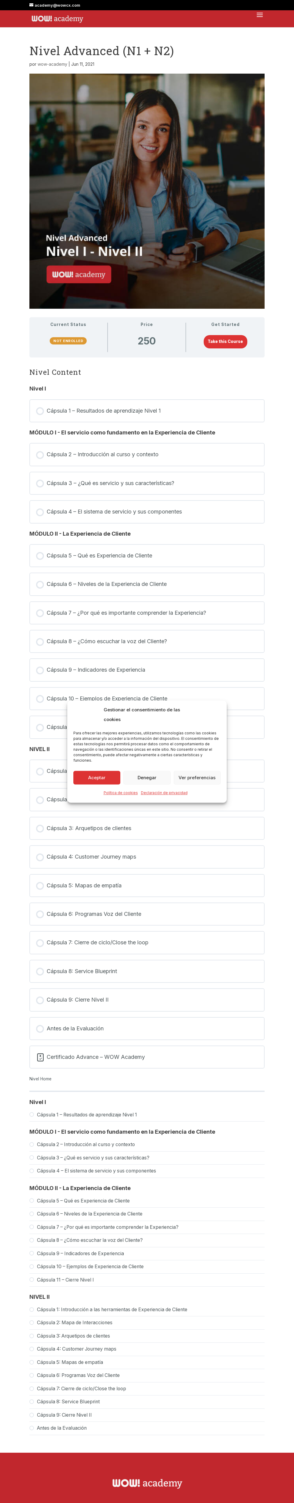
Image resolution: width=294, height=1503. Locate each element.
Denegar (147, 777)
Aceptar (96, 777)
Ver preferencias (197, 777)
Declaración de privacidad (164, 793)
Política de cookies (121, 793)
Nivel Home (40, 1078)
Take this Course (225, 341)
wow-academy (52, 64)
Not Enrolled (68, 341)
